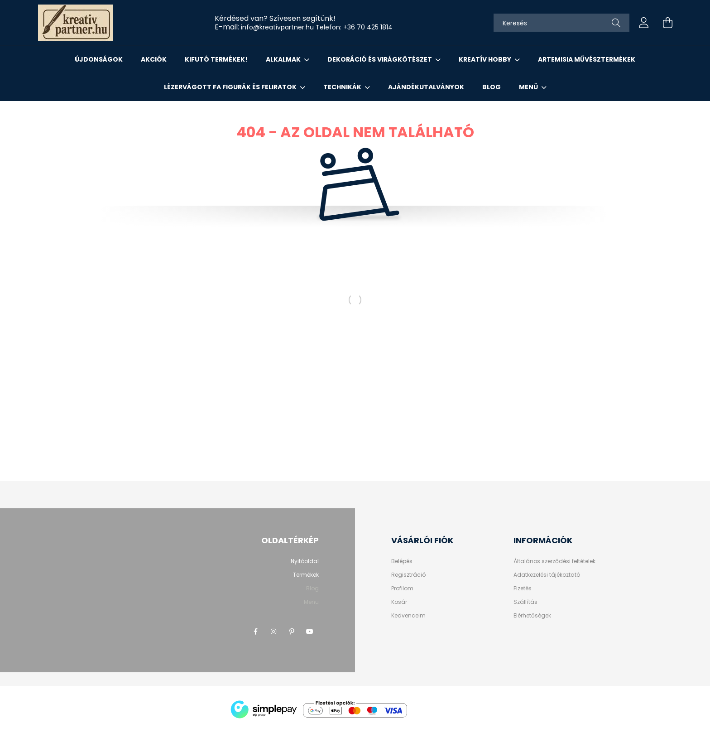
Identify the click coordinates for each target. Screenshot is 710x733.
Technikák (343, 87)
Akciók (154, 59)
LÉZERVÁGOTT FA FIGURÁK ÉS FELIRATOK (231, 87)
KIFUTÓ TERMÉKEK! (216, 59)
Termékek (306, 575)
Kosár (399, 602)
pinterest (292, 631)
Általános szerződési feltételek (554, 561)
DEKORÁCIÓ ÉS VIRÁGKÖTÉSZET (380, 59)
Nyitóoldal (305, 561)
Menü (529, 87)
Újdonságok (99, 59)
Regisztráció (408, 575)
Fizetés (522, 588)
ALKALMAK (284, 59)
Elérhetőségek (532, 615)
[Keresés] (561, 23)
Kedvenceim (408, 615)
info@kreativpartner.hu (277, 27)
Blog (491, 87)
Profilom (402, 588)
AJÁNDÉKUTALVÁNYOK (426, 87)
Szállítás (525, 602)
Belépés (402, 561)
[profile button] (644, 23)
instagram (273, 631)
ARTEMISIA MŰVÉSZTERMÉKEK (586, 59)
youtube (310, 631)
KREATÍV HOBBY (486, 59)
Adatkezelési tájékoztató (546, 575)
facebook (255, 631)
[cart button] (667, 23)
